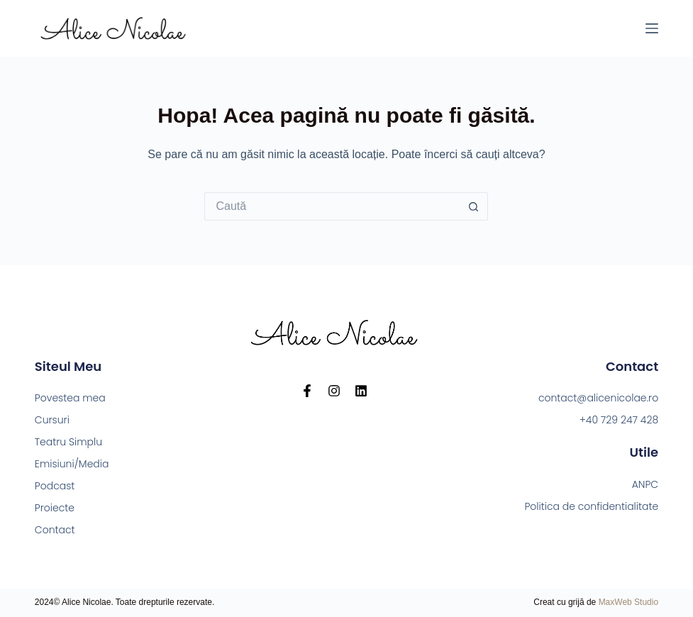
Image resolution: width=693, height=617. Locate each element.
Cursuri (52, 420)
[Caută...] (332, 206)
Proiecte (54, 508)
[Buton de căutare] (474, 206)
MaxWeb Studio (629, 602)
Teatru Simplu (68, 442)
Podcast (55, 486)
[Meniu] (651, 28)
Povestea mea (70, 398)
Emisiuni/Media (72, 464)
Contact (55, 530)
